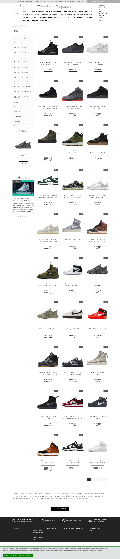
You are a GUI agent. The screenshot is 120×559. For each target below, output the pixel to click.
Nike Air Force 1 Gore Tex (22, 62)
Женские (25, 21)
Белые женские (78, 17)
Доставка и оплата (58, 1)
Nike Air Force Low (84, 14)
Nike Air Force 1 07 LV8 (30, 14)
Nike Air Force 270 (68, 14)
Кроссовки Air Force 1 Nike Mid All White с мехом (98, 462)
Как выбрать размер (75, 1)
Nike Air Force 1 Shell (50, 14)
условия (85, 550)
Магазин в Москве (48, 1)
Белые (66, 17)
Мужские (43, 21)
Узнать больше (60, 509)
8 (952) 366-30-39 (50, 520)
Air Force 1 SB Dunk (53, 11)
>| (105, 479)
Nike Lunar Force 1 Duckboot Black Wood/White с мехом (48, 462)
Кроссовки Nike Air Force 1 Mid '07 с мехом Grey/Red (73, 108)
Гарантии (67, 1)
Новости (23, 177)
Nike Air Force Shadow (22, 91)
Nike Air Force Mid (29, 17)
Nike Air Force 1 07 (85, 11)
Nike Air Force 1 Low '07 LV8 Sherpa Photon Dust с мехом (48, 241)
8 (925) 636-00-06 (101, 12)
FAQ (82, 1)
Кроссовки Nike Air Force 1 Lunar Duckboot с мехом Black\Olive (73, 152)
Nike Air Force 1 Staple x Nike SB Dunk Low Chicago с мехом (72, 418)
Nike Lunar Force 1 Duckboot (50, 17)
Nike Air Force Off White (23, 87)
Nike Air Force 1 (39, 1)
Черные (89, 17)
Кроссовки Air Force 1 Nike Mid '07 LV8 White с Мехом (73, 285)
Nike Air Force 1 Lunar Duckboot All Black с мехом (48, 64)
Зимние (35, 21)
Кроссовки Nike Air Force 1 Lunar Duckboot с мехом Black (48, 108)
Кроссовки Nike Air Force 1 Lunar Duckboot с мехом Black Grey (48, 374)
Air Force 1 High (37, 11)
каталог (25, 11)
